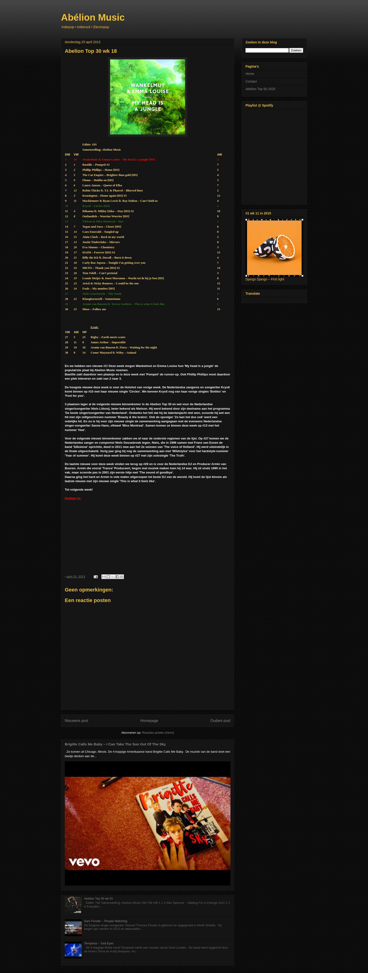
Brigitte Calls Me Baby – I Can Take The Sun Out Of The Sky (115, 744)
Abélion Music (93, 17)
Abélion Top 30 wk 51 (98, 898)
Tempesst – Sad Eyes (99, 943)
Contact (251, 81)
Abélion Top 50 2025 (260, 89)
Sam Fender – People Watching (105, 921)
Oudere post (220, 721)
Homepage (149, 721)
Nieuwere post (76, 721)
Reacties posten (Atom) (158, 732)
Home (249, 74)
